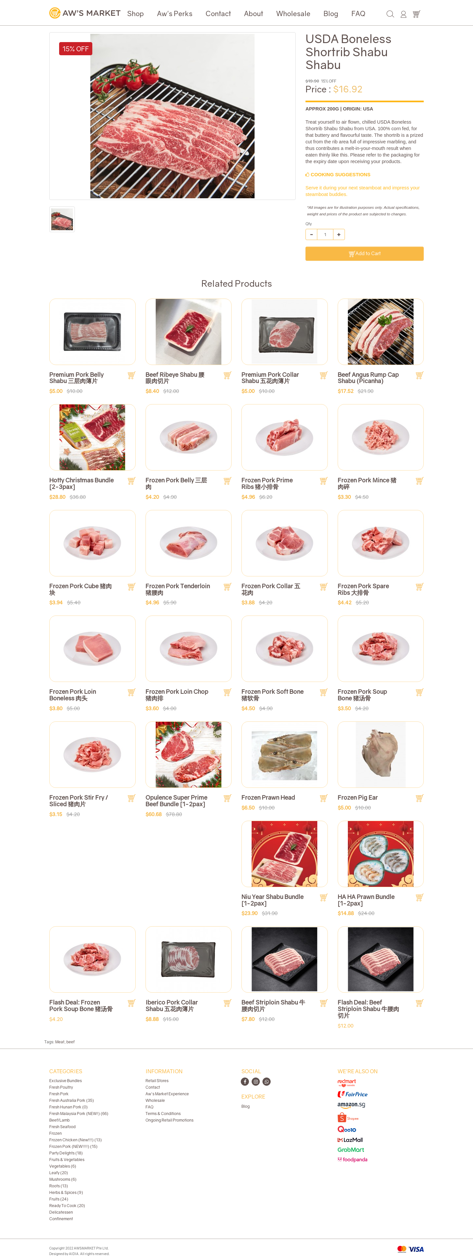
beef (70, 1041)
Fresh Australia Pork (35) (71, 1100)
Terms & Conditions (163, 1113)
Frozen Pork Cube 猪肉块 (80, 589)
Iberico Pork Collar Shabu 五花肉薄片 (172, 1005)
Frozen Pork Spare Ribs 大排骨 (363, 589)
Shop (135, 13)
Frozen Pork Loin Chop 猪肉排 (177, 695)
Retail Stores (157, 1080)
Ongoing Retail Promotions (169, 1120)
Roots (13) (58, 1185)
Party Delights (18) (66, 1153)
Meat (59, 1041)
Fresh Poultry (61, 1087)
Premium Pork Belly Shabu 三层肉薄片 (76, 378)
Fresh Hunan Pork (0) (68, 1106)
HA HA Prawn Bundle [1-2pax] (366, 900)
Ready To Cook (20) (67, 1205)
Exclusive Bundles (65, 1080)
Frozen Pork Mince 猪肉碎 (367, 483)
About (253, 13)
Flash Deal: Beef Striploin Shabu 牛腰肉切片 (368, 1009)
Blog (331, 13)
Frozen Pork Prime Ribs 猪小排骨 (267, 483)
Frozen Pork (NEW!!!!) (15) (73, 1146)
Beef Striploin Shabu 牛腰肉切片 (273, 1005)
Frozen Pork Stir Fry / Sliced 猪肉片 (78, 801)
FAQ (358, 13)
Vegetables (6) (62, 1166)
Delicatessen (61, 1212)
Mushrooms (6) (63, 1179)
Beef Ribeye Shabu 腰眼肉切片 (175, 378)
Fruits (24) (58, 1199)
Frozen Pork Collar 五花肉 (270, 589)
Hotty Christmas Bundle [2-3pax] (81, 483)
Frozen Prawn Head (268, 797)
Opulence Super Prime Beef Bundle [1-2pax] (176, 801)
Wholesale (293, 13)
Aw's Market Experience (167, 1093)
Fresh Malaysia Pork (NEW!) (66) (78, 1113)
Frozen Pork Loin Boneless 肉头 (72, 695)
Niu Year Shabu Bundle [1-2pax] (272, 900)
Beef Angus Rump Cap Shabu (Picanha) (368, 378)
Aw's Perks (174, 13)
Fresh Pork (59, 1093)
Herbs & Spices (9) (66, 1192)
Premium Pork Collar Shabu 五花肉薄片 (270, 378)
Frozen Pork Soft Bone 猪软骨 (272, 695)
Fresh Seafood (62, 1126)
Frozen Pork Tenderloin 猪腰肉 (178, 589)
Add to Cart (365, 253)
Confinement (61, 1218)
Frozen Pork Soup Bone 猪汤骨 (362, 695)
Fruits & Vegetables (66, 1159)
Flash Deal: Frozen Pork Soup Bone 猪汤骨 (81, 1005)
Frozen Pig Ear (358, 797)
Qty (308, 223)
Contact (218, 13)
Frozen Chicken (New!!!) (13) (75, 1139)
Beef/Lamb (59, 1120)
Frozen (55, 1133)
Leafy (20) (58, 1172)
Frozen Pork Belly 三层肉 (176, 483)
